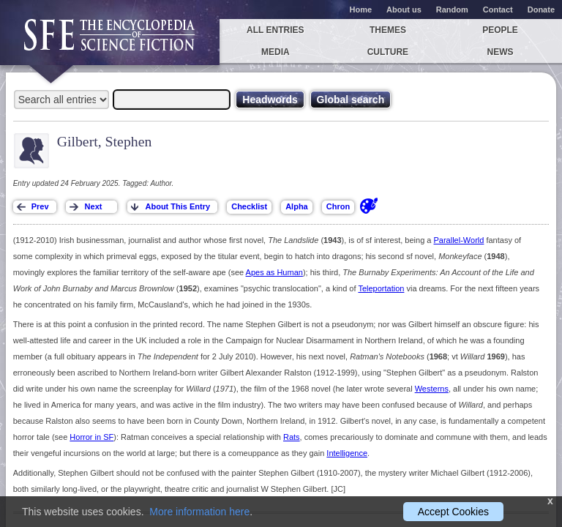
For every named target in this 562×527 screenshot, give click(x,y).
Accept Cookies (453, 511)
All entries (275, 30)
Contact (498, 9)
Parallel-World (459, 240)
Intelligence (346, 453)
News (500, 52)
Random (452, 9)
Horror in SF (91, 437)
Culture (387, 52)
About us (404, 9)
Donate (541, 9)
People (500, 30)
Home (361, 9)
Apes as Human (274, 272)
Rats (291, 437)
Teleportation (381, 288)
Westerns (432, 388)
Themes (388, 30)
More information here (199, 511)
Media (275, 52)
